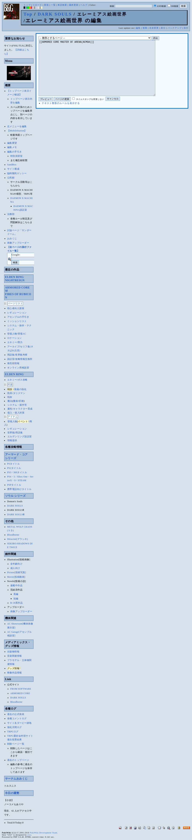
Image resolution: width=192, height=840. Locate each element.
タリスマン (19, 393)
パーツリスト (15, 303)
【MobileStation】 (17, 130)
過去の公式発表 (15, 714)
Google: (16, 254)
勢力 (20, 342)
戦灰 (9, 397)
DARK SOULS (55, 14)
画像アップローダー (18, 242)
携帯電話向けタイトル (19, 489)
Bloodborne (13, 534)
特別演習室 (16, 156)
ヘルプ (83, 5)
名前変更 (154, 28)
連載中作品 (16, 585)
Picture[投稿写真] (16, 572)
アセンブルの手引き (18, 317)
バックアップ (175, 28)
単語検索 (62, 5)
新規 (46, 5)
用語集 (11, 354)
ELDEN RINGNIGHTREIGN (15, 278)
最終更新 (73, 5)
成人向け (15, 568)
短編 (15, 598)
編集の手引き (14, 151)
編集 (138, 28)
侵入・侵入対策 (16, 412)
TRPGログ (13, 731)
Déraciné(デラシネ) (17, 539)
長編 (15, 594)
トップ (27, 5)
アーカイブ (13, 346)
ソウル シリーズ (15, 495)
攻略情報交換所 (23, 359)
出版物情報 (13, 651)
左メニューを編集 (17, 126)
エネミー (12, 342)
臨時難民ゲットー (17, 173)
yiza (29, 835)
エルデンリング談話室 (19, 436)
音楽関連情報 (14, 656)
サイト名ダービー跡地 (19, 723)
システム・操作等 (17, 405)
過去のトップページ (18, 760)
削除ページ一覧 (15, 743)
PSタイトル (13, 463)
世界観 (11, 432)
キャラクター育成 (23, 408)
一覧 (53, 5)
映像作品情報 (14, 672)
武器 (10, 384)
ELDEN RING (14, 374)
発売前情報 (13, 363)
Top (28, 14)
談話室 (11, 359)
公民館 (11, 177)
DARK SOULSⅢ (16, 514)
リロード (37, 5)
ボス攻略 (23, 379)
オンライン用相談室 (18, 367)
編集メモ (12, 147)
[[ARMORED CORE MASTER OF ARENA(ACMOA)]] (103, 74)
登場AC (22, 333)
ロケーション (14, 338)
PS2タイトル (14, 468)
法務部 (11, 214)
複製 (145, 28)
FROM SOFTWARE (20, 688)
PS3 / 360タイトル (17, 472)
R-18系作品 (16, 602)
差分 (163, 28)
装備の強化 (20, 389)
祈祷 (21, 401)
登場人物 (12, 333)
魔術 (15, 401)
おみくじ (12, 238)
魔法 (9, 401)
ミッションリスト (17, 321)
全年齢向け (16, 563)
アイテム (13, 416)
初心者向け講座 (15, 308)
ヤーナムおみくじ (16, 778)
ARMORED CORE (20, 693)
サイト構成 (13, 169)
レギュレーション (17, 312)
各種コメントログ (17, 718)
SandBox (12, 164)
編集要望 (12, 143)
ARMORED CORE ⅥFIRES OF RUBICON (18, 292)
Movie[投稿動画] (16, 577)
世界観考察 (21, 354)
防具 (9, 393)
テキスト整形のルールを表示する (61, 115)
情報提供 (12, 440)
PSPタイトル (14, 484)
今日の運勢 (12, 793)
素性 (9, 408)
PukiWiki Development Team (43, 833)
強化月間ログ (14, 727)
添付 (186, 28)
